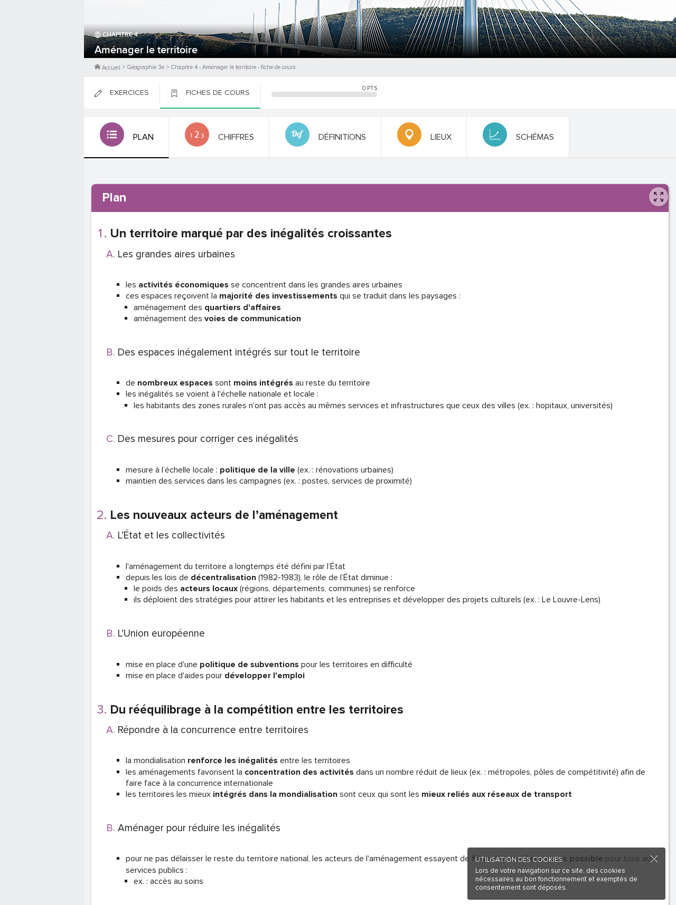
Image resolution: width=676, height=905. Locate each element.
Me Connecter (41, 63)
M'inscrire (42, 48)
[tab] (125, 137)
